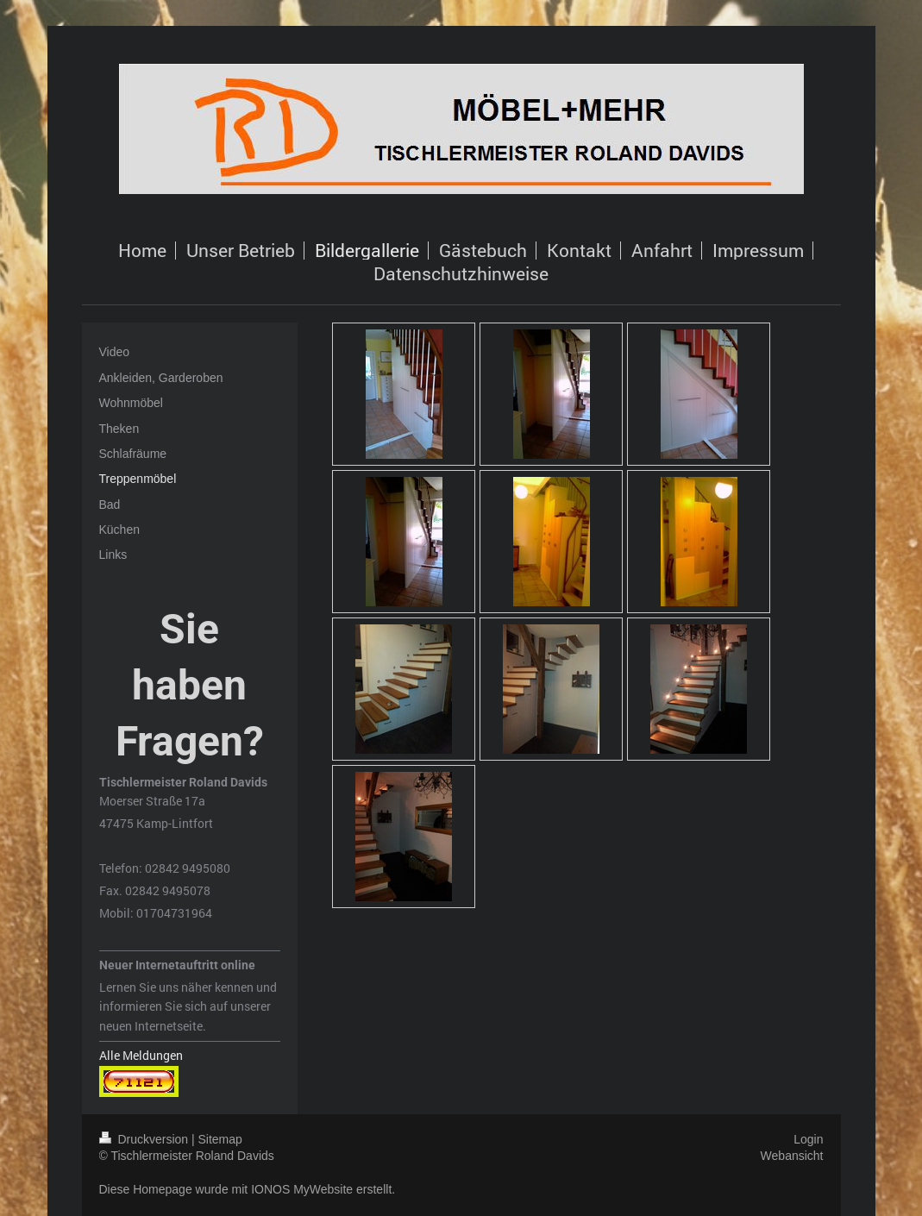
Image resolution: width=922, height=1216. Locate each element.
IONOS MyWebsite (302, 1189)
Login (808, 1139)
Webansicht (792, 1156)
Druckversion (145, 1139)
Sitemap (220, 1139)
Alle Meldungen (141, 1055)
